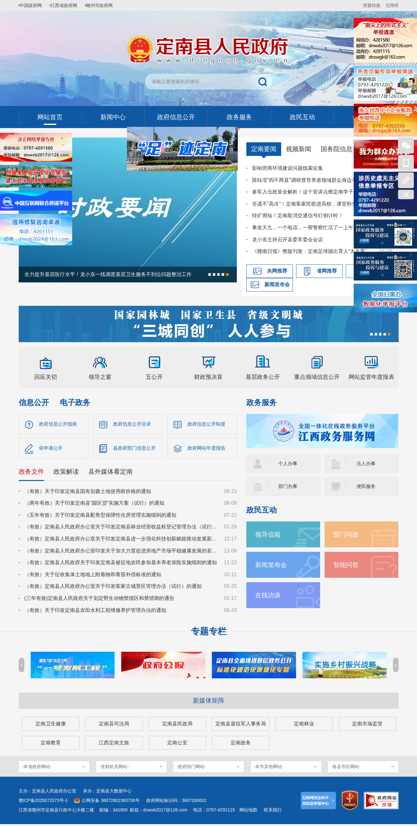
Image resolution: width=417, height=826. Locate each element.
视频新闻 (298, 148)
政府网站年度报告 (207, 449)
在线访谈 (269, 595)
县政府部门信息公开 (136, 449)
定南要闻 (263, 148)
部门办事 (288, 486)
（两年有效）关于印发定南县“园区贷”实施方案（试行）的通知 (94, 505)
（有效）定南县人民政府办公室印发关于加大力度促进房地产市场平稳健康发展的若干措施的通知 (121, 552)
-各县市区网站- (346, 768)
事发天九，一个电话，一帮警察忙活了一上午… (305, 227)
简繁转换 (372, 5)
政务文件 (31, 473)
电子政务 (75, 402)
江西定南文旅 (114, 744)
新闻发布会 (277, 284)
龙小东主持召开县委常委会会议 (287, 239)
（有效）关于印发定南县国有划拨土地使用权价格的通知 (87, 493)
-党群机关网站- (114, 768)
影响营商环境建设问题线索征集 (287, 168)
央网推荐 (277, 271)
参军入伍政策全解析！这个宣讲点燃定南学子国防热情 (312, 191)
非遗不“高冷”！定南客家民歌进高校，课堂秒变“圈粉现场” (312, 204)
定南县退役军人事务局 (240, 725)
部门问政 (347, 534)
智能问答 (347, 565)
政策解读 (66, 473)
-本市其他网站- (268, 768)
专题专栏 (208, 633)
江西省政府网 (68, 5)
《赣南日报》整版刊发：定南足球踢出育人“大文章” (309, 251)
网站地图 (248, 811)
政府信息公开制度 (207, 424)
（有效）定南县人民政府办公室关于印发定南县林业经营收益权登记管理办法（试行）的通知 (121, 528)
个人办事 (288, 463)
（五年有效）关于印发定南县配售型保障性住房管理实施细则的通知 (100, 516)
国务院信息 (336, 148)
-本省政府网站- (37, 768)
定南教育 (51, 744)
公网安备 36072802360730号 (111, 802)
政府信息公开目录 (133, 424)
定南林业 (304, 725)
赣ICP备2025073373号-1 (43, 802)
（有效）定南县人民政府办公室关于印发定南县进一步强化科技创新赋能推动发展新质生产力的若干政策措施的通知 (121, 540)
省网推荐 (327, 271)
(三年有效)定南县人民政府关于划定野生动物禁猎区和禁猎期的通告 (99, 599)
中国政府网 (33, 5)
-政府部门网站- (191, 768)
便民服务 (367, 486)
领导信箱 (269, 534)
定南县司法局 (114, 725)
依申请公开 (51, 449)
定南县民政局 (177, 725)
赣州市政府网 (106, 5)
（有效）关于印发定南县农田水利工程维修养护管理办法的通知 (95, 611)
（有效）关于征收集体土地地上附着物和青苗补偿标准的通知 (92, 576)
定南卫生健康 (50, 725)
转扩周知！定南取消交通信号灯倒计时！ (297, 215)
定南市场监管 (367, 725)
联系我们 (272, 811)
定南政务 (241, 744)
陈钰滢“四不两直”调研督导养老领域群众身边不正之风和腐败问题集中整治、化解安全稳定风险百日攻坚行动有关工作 (312, 180)
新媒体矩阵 (208, 702)
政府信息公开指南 (59, 424)
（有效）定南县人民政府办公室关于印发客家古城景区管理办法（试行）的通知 (113, 588)
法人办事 (367, 463)
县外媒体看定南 (110, 473)
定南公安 (177, 744)
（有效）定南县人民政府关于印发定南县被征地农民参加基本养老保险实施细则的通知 (120, 564)
